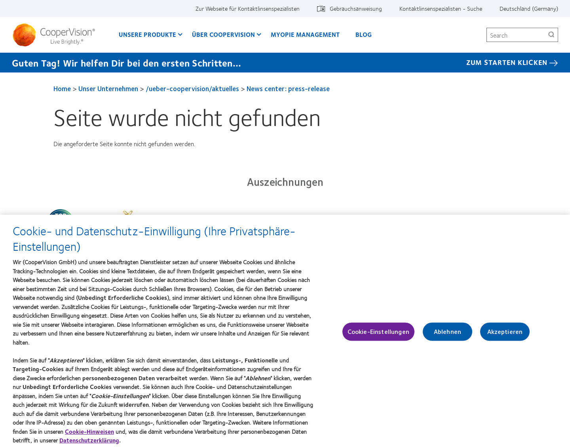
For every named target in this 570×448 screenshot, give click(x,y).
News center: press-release (288, 88)
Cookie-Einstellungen (378, 335)
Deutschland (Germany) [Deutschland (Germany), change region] (529, 8)
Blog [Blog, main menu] (363, 34)
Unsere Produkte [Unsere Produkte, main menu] (147, 34)
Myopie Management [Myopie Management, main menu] (305, 34)
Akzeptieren (505, 335)
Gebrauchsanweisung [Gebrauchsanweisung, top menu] (356, 8)
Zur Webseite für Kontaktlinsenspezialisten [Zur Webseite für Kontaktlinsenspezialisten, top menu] (248, 8)
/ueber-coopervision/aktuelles (192, 88)
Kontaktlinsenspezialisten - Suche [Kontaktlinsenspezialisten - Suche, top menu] (440, 8)
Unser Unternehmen (108, 88)
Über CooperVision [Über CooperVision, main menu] (223, 34)
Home (62, 88)
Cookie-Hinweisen (89, 434)
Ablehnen (447, 335)
